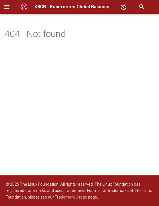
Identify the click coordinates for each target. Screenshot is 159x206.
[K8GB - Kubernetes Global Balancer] (24, 7)
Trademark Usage (71, 197)
